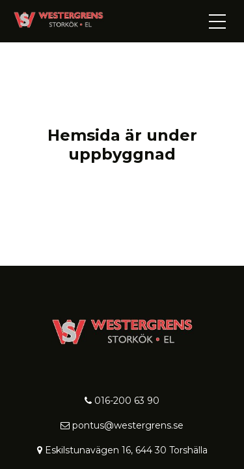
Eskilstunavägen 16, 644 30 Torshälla (122, 450)
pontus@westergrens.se (122, 425)
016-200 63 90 (122, 400)
